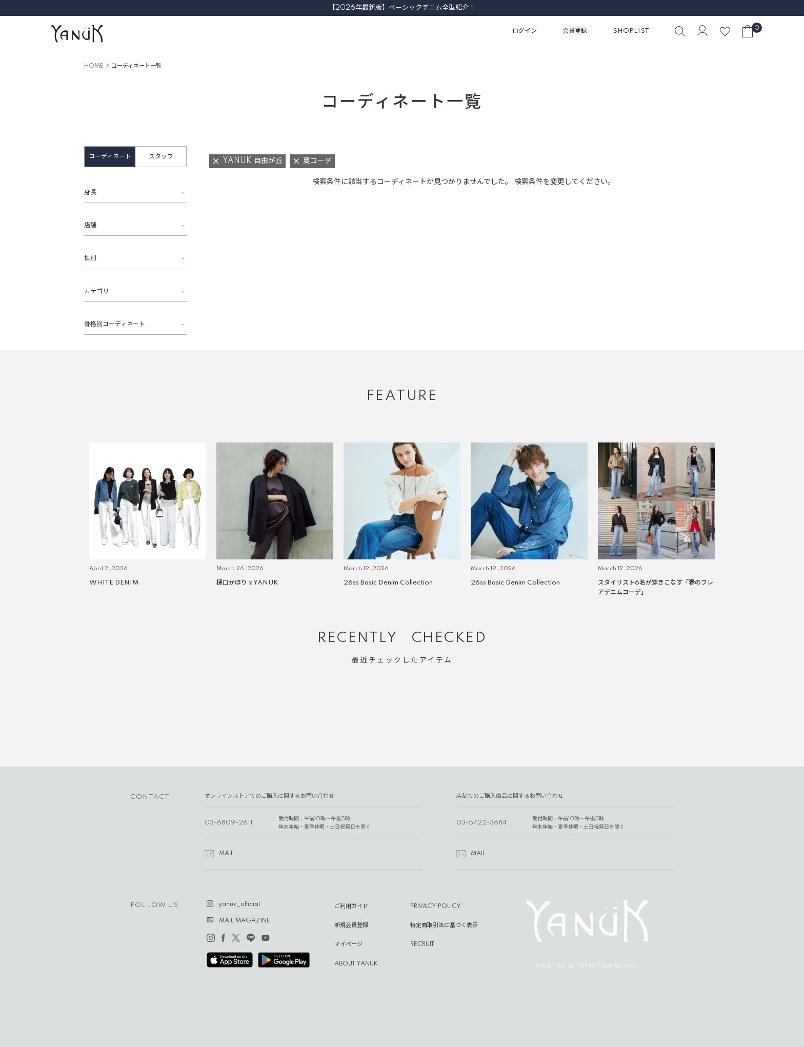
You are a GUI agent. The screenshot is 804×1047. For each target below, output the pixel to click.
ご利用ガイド (351, 906)
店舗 (90, 225)
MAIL (226, 854)
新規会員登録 (351, 925)
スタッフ (161, 156)
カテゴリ (96, 291)
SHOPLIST (631, 31)
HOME (94, 66)
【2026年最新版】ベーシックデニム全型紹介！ (402, 7)
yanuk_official (239, 904)
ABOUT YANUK (356, 964)
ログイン (524, 31)
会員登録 (574, 31)
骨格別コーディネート (114, 324)
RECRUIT (422, 944)
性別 (90, 258)
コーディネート (110, 156)
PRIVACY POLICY (435, 906)
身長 (90, 192)
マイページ (348, 944)
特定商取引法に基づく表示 (444, 925)
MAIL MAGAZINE (244, 921)
